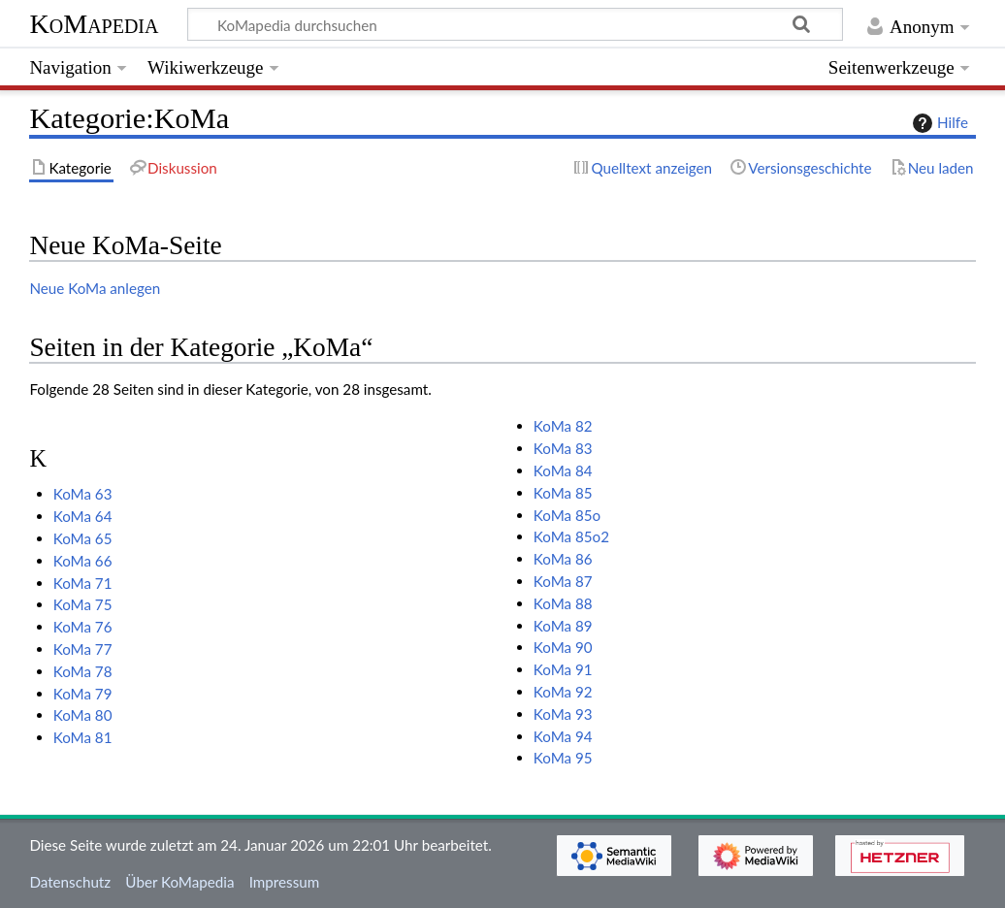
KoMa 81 (83, 737)
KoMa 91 (563, 669)
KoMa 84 (563, 470)
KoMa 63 (83, 494)
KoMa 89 (563, 625)
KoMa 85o (567, 515)
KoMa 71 (83, 583)
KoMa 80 (83, 715)
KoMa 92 (563, 691)
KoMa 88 (563, 603)
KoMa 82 (563, 426)
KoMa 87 (563, 581)
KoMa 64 (83, 516)
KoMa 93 (563, 714)
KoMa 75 (83, 604)
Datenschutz (70, 882)
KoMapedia (93, 24)
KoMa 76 (83, 626)
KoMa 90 (563, 647)
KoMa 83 (563, 448)
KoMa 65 (83, 538)
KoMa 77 (83, 649)
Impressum (284, 882)
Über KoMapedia (179, 882)
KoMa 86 (563, 559)
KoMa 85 (563, 493)
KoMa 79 (83, 693)
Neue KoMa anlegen (94, 288)
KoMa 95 (563, 757)
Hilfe (938, 123)
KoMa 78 (83, 671)
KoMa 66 (83, 560)
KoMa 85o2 (571, 536)
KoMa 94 (563, 736)
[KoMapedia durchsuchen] (515, 24)
